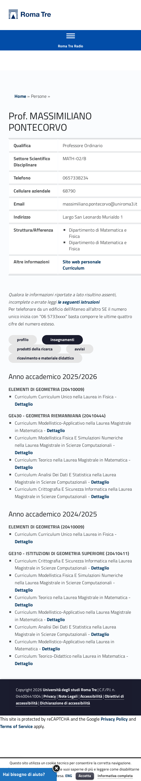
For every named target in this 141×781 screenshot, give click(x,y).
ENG (68, 775)
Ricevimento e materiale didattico (45, 358)
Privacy (49, 696)
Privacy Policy (114, 719)
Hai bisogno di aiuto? (24, 774)
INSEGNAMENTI (62, 339)
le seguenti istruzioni (78, 302)
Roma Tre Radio (70, 46)
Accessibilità (91, 696)
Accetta (85, 775)
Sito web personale (82, 261)
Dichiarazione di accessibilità (65, 703)
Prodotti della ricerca (34, 349)
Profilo (22, 339)
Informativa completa (115, 775)
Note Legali (68, 696)
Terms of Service (16, 726)
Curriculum (73, 267)
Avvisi (80, 349)
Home (20, 96)
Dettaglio (24, 404)
